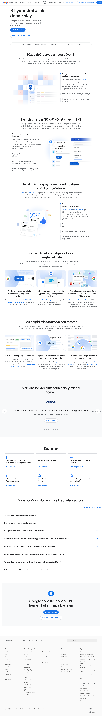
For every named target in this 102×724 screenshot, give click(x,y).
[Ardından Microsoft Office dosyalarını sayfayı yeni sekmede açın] (79, 305)
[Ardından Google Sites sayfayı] (8, 680)
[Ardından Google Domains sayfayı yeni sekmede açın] (84, 696)
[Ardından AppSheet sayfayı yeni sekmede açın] (45, 670)
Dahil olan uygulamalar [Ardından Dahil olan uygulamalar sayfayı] (12, 654)
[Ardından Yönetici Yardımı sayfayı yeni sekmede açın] (84, 657)
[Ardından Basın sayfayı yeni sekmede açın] (81, 684)
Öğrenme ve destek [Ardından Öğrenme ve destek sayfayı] (86, 654)
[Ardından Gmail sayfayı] (6, 657)
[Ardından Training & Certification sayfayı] (67, 675)
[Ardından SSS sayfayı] (62, 665)
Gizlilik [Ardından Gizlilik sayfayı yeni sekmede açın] (16, 714)
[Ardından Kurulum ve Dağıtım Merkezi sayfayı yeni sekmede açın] (87, 660)
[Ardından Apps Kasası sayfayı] (27, 662)
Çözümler (23, 2)
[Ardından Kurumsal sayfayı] (26, 678)
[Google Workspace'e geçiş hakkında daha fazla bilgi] (43, 472)
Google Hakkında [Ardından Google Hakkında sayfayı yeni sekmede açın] (30, 714)
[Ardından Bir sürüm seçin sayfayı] (46, 657)
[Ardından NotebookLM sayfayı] (31, 198)
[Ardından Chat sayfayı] (6, 662)
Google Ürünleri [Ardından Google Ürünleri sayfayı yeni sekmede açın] (42, 714)
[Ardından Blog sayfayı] (12, 646)
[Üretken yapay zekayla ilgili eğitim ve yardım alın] (75, 491)
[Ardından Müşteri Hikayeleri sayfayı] (65, 662)
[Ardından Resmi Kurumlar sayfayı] (28, 693)
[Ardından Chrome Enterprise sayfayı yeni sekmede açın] (85, 699)
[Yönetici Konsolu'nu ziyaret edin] (70, 2)
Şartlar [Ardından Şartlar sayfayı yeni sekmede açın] (22, 714)
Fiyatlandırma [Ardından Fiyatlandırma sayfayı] (52, 2)
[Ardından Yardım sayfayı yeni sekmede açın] (92, 714)
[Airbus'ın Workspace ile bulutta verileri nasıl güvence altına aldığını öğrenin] (51, 426)
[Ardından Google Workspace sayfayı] (10, 3)
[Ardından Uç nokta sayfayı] (26, 660)
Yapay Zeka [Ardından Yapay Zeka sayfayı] (44, 2)
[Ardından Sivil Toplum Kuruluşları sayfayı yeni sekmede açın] (29, 698)
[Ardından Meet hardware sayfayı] (46, 665)
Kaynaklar (61, 2)
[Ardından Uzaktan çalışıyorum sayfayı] (66, 657)
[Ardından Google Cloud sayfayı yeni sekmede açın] (83, 694)
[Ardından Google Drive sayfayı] (8, 667)
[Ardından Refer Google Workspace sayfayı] (68, 677)
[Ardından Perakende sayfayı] (26, 680)
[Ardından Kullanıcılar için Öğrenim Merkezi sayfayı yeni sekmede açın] (88, 662)
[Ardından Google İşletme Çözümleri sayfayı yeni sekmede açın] (87, 701)
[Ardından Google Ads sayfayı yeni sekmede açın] (83, 704)
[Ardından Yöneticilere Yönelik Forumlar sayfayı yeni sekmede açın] (87, 665)
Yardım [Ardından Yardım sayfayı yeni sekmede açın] (50, 714)
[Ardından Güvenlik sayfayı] (63, 660)
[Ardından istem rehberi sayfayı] (78, 215)
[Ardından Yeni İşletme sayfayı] (27, 673)
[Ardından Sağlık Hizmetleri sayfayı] (28, 690)
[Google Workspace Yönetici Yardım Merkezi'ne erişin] (43, 491)
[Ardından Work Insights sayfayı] (27, 665)
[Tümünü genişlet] (89, 513)
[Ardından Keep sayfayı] (6, 682)
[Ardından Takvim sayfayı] (6, 665)
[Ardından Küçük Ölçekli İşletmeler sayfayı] (30, 675)
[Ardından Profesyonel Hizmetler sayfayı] (29, 685)
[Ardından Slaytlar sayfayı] (7, 675)
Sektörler (37, 2)
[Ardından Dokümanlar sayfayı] (8, 670)
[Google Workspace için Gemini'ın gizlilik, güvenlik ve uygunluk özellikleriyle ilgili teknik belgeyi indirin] (76, 472)
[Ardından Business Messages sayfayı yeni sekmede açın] (85, 706)
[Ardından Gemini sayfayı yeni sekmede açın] (22, 198)
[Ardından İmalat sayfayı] (25, 683)
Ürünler (30, 2)
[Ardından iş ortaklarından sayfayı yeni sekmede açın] (92, 370)
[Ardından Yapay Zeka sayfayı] (27, 700)
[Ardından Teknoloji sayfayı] (26, 688)
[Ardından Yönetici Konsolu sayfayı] (28, 657)
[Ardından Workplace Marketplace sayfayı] (46, 305)
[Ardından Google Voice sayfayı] (45, 668)
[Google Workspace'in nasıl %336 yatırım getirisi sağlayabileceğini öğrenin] (10, 472)
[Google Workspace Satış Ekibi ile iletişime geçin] (86, 2)
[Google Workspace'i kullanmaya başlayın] (18, 33)
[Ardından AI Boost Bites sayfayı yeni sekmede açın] (67, 215)
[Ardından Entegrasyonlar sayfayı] (65, 672)
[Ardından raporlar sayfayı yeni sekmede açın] (57, 367)
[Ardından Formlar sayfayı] (7, 677)
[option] (16, 50)
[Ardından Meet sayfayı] (6, 660)
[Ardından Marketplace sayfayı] (64, 670)
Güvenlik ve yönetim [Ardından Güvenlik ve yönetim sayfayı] (30, 654)
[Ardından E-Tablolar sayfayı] (7, 672)
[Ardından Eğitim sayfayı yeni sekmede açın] (25, 695)
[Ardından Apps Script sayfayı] (8, 685)
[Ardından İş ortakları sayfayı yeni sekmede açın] (64, 667)
